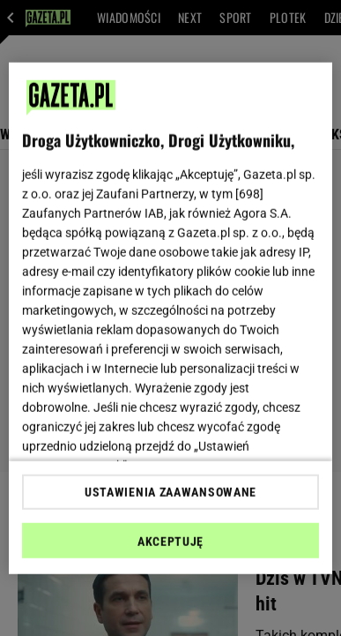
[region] (171, 318)
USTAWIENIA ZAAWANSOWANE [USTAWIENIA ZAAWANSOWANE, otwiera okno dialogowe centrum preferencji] (170, 492)
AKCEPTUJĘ (170, 542)
